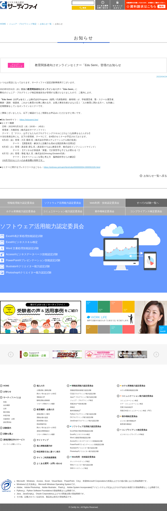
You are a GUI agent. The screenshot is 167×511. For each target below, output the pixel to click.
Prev (10, 354)
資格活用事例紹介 (43, 431)
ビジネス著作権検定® (128, 421)
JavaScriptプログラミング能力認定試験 (84, 421)
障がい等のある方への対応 (46, 394)
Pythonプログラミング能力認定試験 (83, 414)
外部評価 (6, 415)
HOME (3, 24)
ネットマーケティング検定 (80, 461)
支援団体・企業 (9, 419)
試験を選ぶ (8, 434)
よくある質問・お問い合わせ (49, 463)
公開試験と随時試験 (44, 390)
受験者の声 (41, 397)
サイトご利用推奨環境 (46, 457)
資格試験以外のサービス (14, 440)
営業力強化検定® (126, 407)
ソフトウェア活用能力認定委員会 (62, 202)
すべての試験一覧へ (148, 202)
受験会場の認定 (42, 417)
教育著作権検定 (126, 424)
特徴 (5, 402)
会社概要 (6, 405)
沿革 (5, 409)
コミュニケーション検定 (129, 400)
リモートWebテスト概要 (46, 404)
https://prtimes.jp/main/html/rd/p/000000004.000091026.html (72, 167)
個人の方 (41, 386)
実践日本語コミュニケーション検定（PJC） (136, 411)
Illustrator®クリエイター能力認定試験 (28, 266)
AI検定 (72, 407)
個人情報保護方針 (44, 446)
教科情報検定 (75, 410)
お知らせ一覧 (46, 24)
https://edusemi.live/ (29, 119)
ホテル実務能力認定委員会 (21, 211)
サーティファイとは (12, 397)
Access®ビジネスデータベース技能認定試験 (32, 254)
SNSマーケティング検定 (79, 468)
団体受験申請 (41, 424)
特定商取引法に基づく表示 (48, 452)
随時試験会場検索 (43, 400)
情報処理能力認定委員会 (21, 202)
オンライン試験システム (12, 444)
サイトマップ (42, 440)
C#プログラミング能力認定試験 (81, 417)
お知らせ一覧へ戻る (155, 175)
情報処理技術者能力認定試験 (80, 390)
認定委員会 (7, 422)
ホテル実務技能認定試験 (129, 390)
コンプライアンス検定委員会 (146, 211)
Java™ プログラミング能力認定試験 (83, 397)
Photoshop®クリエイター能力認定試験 (29, 272)
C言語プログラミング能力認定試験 (83, 394)
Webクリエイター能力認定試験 (81, 465)
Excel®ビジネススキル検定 (22, 242)
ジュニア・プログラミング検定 (23, 24)
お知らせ (7, 391)
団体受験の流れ (42, 421)
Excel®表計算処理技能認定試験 (24, 236)
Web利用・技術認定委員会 (104, 202)
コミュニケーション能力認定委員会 (62, 211)
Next (156, 354)
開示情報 (6, 412)
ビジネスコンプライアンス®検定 (132, 434)
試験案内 (7, 428)
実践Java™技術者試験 (78, 404)
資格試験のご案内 (43, 414)
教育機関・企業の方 (45, 409)
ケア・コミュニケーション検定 (131, 404)
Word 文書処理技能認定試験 (22, 248)
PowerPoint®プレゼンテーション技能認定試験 (33, 260)
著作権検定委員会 (104, 211)
